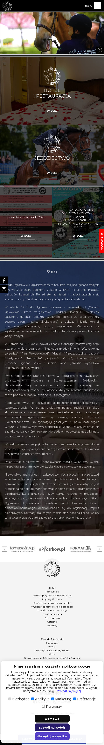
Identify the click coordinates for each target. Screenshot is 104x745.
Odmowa (52, 719)
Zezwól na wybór (52, 727)
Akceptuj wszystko (52, 736)
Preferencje (84, 699)
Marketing (61, 699)
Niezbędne (18, 699)
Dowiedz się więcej (68, 691)
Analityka (40, 699)
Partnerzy (52, 706)
